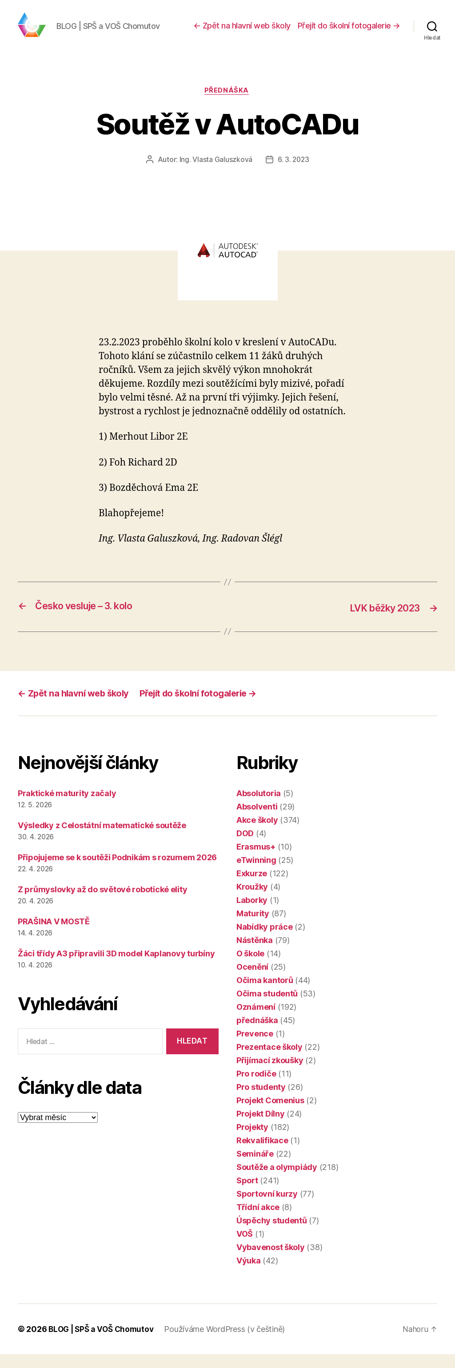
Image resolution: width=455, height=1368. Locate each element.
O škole (250, 967)
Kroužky (252, 900)
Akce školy (257, 833)
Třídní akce (257, 1221)
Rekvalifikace (262, 1154)
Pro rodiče (256, 1087)
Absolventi (256, 820)
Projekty (252, 1140)
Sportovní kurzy (267, 1207)
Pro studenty (261, 1100)
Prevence (254, 1047)
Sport (247, 1194)
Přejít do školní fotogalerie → (349, 32)
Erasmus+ (255, 860)
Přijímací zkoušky (269, 1074)
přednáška (227, 105)
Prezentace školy (269, 1060)
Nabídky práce (264, 940)
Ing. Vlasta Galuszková (215, 174)
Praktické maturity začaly (67, 807)
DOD (245, 847)
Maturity (252, 927)
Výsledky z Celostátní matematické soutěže (102, 839)
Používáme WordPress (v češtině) (228, 1343)
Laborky (251, 914)
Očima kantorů (264, 994)
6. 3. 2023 (293, 174)
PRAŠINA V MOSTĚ (54, 935)
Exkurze (251, 887)
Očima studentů (267, 1007)
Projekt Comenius (270, 1114)
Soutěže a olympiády (276, 1181)
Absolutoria (258, 807)
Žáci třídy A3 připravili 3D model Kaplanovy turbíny (116, 967)
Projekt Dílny (260, 1127)
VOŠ (244, 1247)
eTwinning (256, 873)
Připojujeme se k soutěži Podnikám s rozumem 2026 (117, 871)
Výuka (248, 1274)
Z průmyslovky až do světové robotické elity (102, 903)
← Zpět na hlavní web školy (242, 32)
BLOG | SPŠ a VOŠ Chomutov (103, 1343)
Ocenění (252, 980)
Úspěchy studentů (271, 1234)
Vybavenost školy (270, 1261)
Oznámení (255, 1020)
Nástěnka (254, 954)
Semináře (255, 1167)
